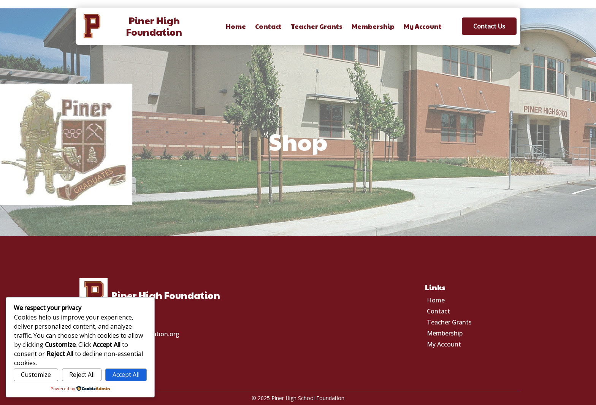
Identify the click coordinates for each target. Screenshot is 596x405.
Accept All (126, 374)
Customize (36, 374)
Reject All (82, 374)
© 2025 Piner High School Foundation (298, 398)
